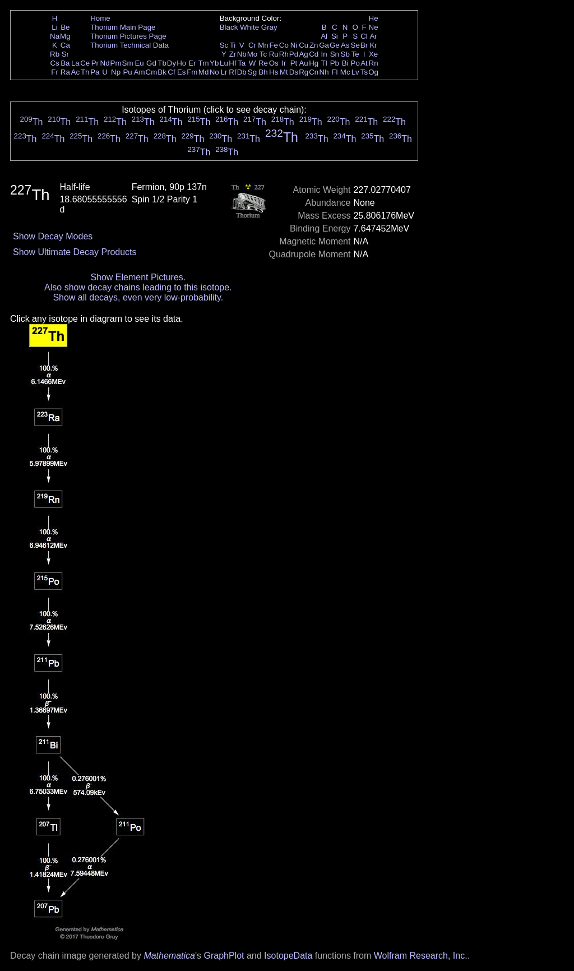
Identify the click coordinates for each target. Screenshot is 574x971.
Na (54, 36)
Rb (54, 54)
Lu (224, 63)
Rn (373, 63)
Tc (263, 54)
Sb (345, 54)
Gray (269, 27)
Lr (224, 72)
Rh (284, 54)
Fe (273, 45)
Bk (162, 72)
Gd (151, 63)
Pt (294, 63)
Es (181, 72)
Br (364, 45)
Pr (95, 63)
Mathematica (169, 955)
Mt (284, 72)
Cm (152, 72)
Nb (242, 54)
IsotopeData (288, 955)
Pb (334, 63)
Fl (334, 72)
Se (355, 45)
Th (85, 72)
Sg (252, 72)
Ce (85, 63)
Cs (54, 63)
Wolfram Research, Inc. (420, 955)
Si (334, 36)
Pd (293, 54)
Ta (242, 63)
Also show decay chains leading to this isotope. (138, 287)
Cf (171, 72)
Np (116, 72)
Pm (116, 63)
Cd (313, 54)
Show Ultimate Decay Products (75, 252)
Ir (283, 63)
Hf (232, 63)
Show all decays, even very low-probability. (138, 297)
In (324, 54)
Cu (303, 45)
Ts (364, 72)
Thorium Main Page (122, 27)
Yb (214, 63)
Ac (75, 72)
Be (65, 27)
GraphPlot (223, 955)
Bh (262, 72)
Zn (313, 45)
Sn (334, 54)
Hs (273, 72)
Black (229, 27)
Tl (324, 63)
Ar (373, 36)
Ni (294, 45)
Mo (252, 54)
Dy (171, 63)
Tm (203, 63)
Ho (181, 63)
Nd (105, 63)
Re (263, 63)
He (373, 18)
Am (139, 72)
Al (324, 36)
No (214, 72)
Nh (324, 72)
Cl (364, 36)
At (364, 63)
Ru (274, 54)
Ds (293, 72)
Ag (303, 54)
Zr (233, 54)
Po (355, 63)
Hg (313, 63)
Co (284, 45)
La (75, 63)
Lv (355, 72)
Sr (65, 54)
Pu (127, 72)
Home (100, 18)
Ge (335, 45)
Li (54, 27)
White (249, 27)
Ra (65, 72)
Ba (65, 63)
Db (242, 72)
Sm (127, 63)
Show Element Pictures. (138, 277)
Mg (65, 36)
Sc (224, 45)
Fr (54, 72)
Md (203, 72)
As (345, 45)
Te (355, 54)
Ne (373, 27)
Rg (303, 72)
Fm (192, 72)
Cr (252, 45)
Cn (313, 72)
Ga (324, 45)
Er (192, 63)
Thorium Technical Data (129, 45)
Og (373, 72)
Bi (345, 63)
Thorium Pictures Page (128, 36)
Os (274, 63)
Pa (94, 72)
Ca (65, 45)
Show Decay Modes (52, 236)
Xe (373, 54)
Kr (373, 45)
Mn (263, 45)
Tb (162, 63)
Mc (345, 72)
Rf (232, 72)
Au (303, 63)
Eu (139, 63)
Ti (233, 45)
